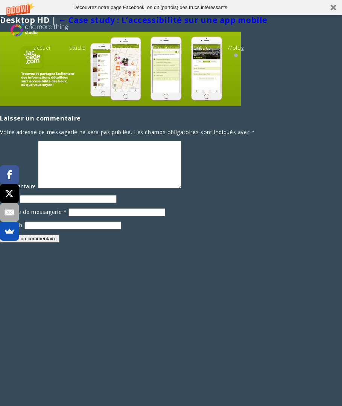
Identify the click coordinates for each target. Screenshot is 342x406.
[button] (171, 7)
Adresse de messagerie (33, 220)
